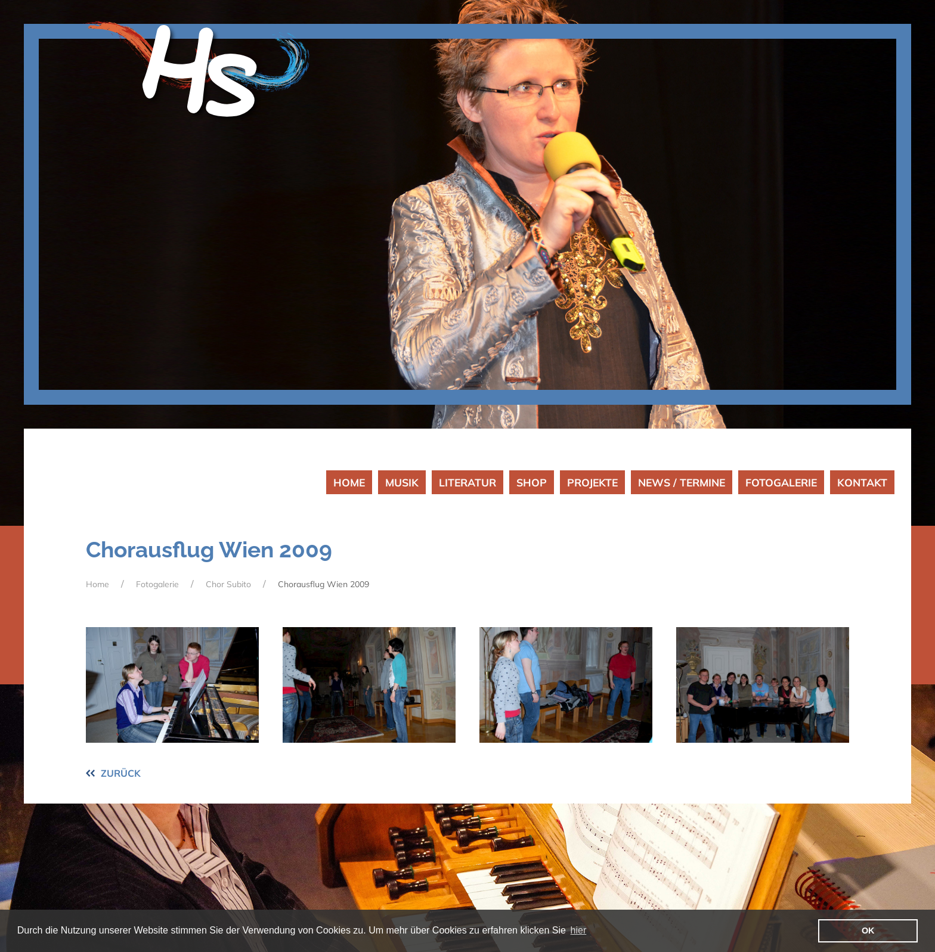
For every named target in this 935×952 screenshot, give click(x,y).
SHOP (531, 482)
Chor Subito (228, 584)
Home (97, 584)
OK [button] (868, 930)
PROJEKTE (592, 482)
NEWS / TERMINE (681, 482)
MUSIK (402, 482)
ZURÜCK (121, 773)
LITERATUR (467, 482)
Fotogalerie (157, 584)
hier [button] (579, 930)
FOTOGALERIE (781, 482)
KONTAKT (862, 482)
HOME (349, 482)
